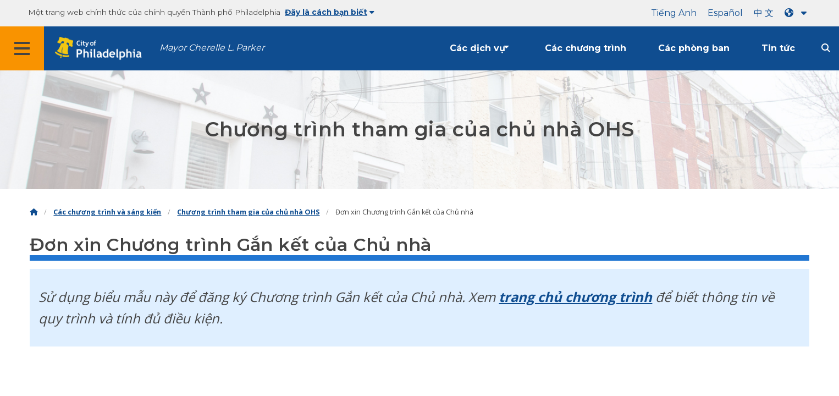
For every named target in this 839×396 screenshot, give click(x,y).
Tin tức (778, 48)
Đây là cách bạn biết (329, 12)
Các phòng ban (694, 48)
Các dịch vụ (477, 48)
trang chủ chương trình (575, 297)
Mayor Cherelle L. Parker (211, 47)
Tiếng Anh (674, 13)
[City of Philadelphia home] (101, 49)
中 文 (764, 13)
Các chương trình (585, 48)
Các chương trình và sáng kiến (107, 212)
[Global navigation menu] (22, 48)
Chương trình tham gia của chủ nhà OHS (248, 212)
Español (725, 13)
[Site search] (826, 48)
